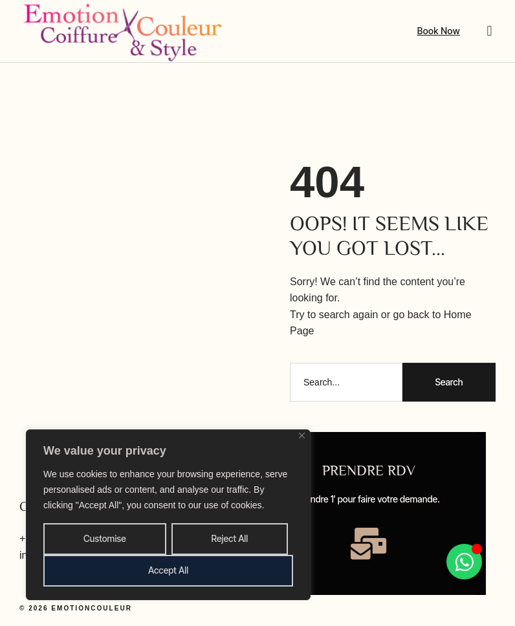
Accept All (168, 570)
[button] (489, 30)
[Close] (302, 435)
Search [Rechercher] (449, 381)
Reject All (230, 538)
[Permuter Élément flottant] (463, 561)
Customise (104, 538)
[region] (168, 514)
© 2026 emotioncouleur (75, 607)
